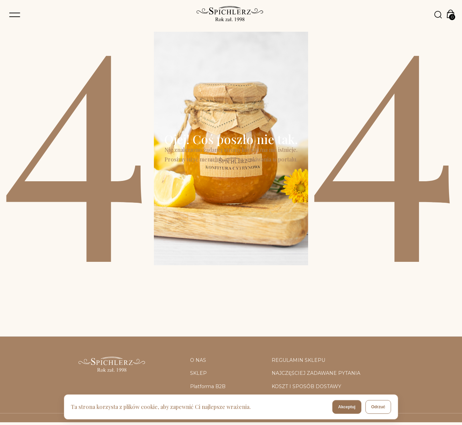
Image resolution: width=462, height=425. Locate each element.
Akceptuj (347, 407)
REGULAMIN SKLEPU (298, 360)
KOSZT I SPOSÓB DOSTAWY (306, 386)
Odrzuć (378, 407)
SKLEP (198, 373)
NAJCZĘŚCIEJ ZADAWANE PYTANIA (316, 373)
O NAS (198, 360)
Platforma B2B (208, 386)
